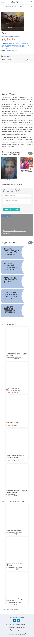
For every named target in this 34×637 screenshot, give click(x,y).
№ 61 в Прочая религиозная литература (16, 44)
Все (30, 153)
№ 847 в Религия (10, 43)
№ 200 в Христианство (22, 43)
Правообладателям (17, 630)
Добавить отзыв (11, 209)
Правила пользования (17, 627)
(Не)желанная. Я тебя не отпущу (14, 231)
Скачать (29, 60)
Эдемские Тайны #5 (11, 50)
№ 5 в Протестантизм (16, 46)
